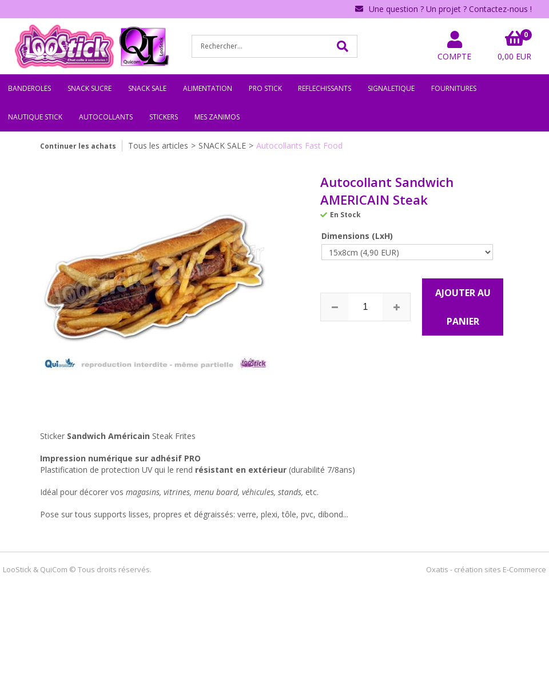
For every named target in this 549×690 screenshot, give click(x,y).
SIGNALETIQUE (391, 88)
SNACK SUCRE (89, 88)
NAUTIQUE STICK (35, 117)
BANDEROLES (29, 88)
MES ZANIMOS (217, 117)
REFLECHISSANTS (324, 88)
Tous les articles (158, 145)
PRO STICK (265, 88)
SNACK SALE (147, 88)
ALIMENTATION (207, 88)
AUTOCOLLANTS (106, 117)
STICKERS (163, 117)
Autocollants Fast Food (299, 145)
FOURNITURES (453, 88)
